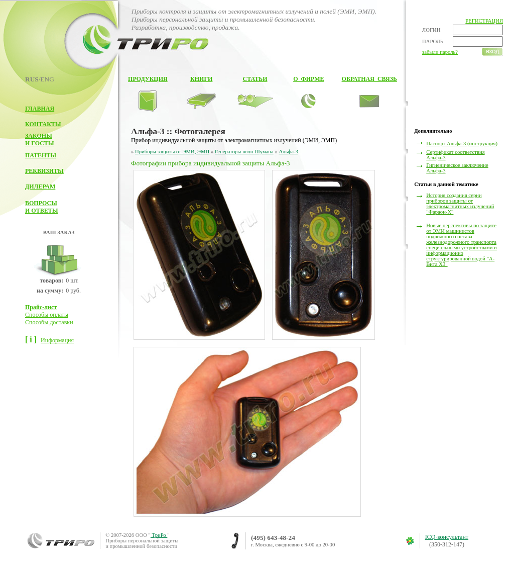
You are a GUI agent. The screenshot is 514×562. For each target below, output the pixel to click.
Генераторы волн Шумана (244, 151)
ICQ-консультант (446, 536)
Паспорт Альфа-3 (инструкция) (461, 143)
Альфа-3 (288, 151)
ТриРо (159, 535)
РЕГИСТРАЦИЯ (484, 21)
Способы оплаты (46, 314)
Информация (57, 340)
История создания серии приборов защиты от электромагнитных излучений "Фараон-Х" (460, 204)
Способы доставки (49, 322)
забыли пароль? (440, 52)
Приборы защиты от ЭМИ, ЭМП (172, 151)
